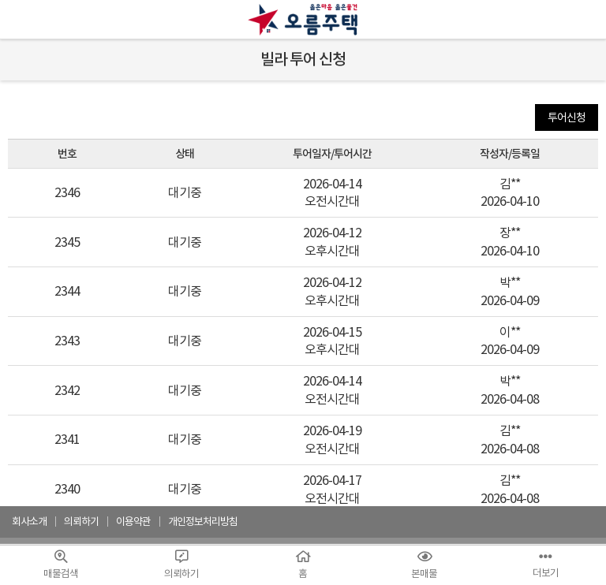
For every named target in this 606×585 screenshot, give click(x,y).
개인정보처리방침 (203, 521)
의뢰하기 (81, 521)
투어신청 (566, 117)
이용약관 (133, 521)
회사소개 (29, 521)
